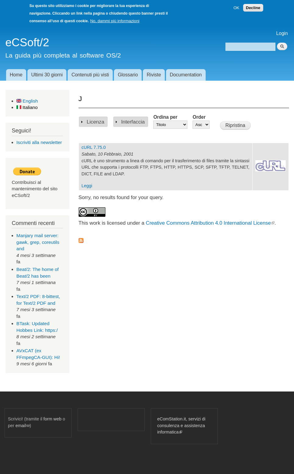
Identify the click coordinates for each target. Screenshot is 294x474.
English (27, 101)
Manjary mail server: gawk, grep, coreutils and (37, 242)
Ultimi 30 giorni (47, 74)
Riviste (154, 74)
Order (199, 117)
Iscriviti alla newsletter (39, 142)
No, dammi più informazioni (114, 21)
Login (282, 33)
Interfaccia (133, 122)
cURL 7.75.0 (94, 147)
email (23, 425)
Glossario (128, 74)
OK (236, 7)
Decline (253, 7)
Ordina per (165, 117)
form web (53, 418)
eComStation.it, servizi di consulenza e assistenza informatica (181, 425)
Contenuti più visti (90, 74)
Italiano (27, 107)
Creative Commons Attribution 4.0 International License (210, 223)
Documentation (186, 74)
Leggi (87, 185)
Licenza (95, 122)
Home (16, 74)
